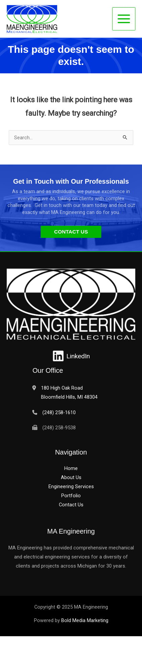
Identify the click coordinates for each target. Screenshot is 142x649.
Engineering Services (71, 486)
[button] (71, 232)
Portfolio (71, 496)
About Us (71, 477)
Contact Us (71, 505)
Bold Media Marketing (84, 620)
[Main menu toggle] (123, 18)
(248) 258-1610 (59, 412)
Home (71, 468)
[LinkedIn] (70, 356)
